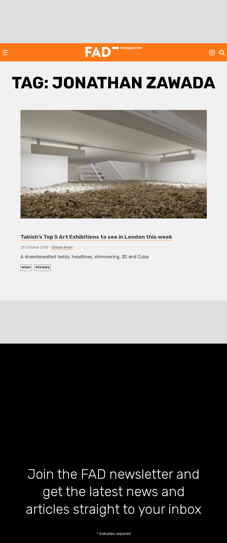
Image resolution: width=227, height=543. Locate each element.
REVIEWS (42, 267)
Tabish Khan (62, 247)
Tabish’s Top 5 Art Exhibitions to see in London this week (96, 237)
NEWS (26, 267)
